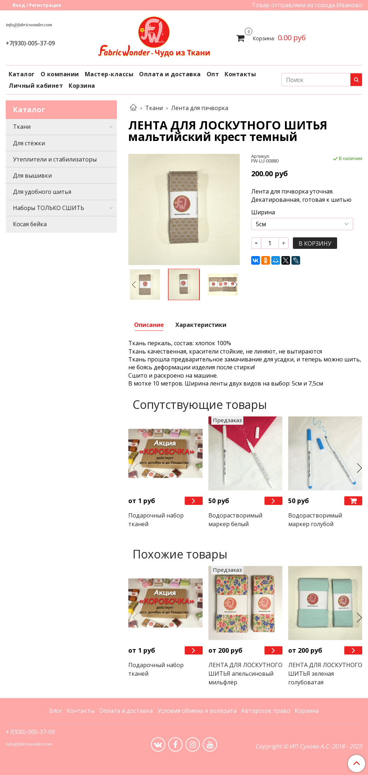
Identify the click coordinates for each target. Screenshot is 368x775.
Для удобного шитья (42, 192)
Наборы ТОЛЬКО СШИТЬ (48, 208)
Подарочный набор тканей (156, 519)
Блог (55, 711)
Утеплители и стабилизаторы (55, 159)
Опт (213, 74)
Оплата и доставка (170, 74)
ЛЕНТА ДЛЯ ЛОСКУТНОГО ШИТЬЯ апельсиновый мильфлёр (245, 673)
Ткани (154, 108)
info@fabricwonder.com (29, 24)
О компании (60, 74)
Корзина (82, 86)
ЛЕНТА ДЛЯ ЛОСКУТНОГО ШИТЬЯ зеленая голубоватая (325, 673)
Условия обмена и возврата (196, 711)
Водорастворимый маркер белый (235, 519)
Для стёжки (29, 143)
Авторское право (265, 711)
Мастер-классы (109, 74)
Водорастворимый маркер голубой (315, 519)
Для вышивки (32, 175)
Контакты (240, 74)
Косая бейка (30, 224)
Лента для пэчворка (199, 108)
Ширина (263, 212)
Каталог (22, 74)
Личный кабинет (36, 86)
